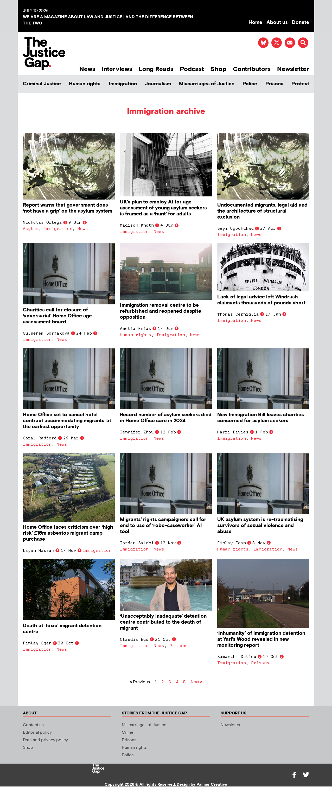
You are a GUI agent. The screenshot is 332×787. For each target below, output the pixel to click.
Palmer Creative (211, 784)
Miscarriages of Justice (206, 84)
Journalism (158, 84)
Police (249, 84)
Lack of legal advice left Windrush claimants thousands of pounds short (261, 300)
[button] (303, 43)
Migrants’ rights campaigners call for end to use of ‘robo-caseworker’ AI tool (163, 525)
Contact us (33, 725)
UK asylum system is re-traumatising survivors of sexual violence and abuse (260, 525)
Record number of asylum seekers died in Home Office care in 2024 (166, 418)
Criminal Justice (42, 84)
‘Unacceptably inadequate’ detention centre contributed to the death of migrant (163, 622)
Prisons (274, 84)
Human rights (84, 84)
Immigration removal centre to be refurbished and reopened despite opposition (160, 311)
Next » (196, 682)
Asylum (31, 228)
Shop (218, 69)
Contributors (252, 69)
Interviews (117, 69)
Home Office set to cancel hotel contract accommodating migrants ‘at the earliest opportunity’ (67, 421)
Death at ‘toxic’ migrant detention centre (62, 629)
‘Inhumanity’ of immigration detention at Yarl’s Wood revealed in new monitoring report (261, 639)
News (87, 69)
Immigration (123, 84)
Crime (127, 732)
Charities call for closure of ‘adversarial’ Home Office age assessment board (57, 316)
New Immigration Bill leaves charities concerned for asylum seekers (260, 418)
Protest (300, 84)
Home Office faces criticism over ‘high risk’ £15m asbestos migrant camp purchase (68, 533)
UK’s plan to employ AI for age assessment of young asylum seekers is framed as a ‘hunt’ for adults (163, 208)
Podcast (192, 69)
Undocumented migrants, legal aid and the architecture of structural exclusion (262, 211)
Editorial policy (37, 732)
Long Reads (156, 69)
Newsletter (293, 69)
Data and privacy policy (45, 740)
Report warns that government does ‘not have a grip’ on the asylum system (67, 208)
